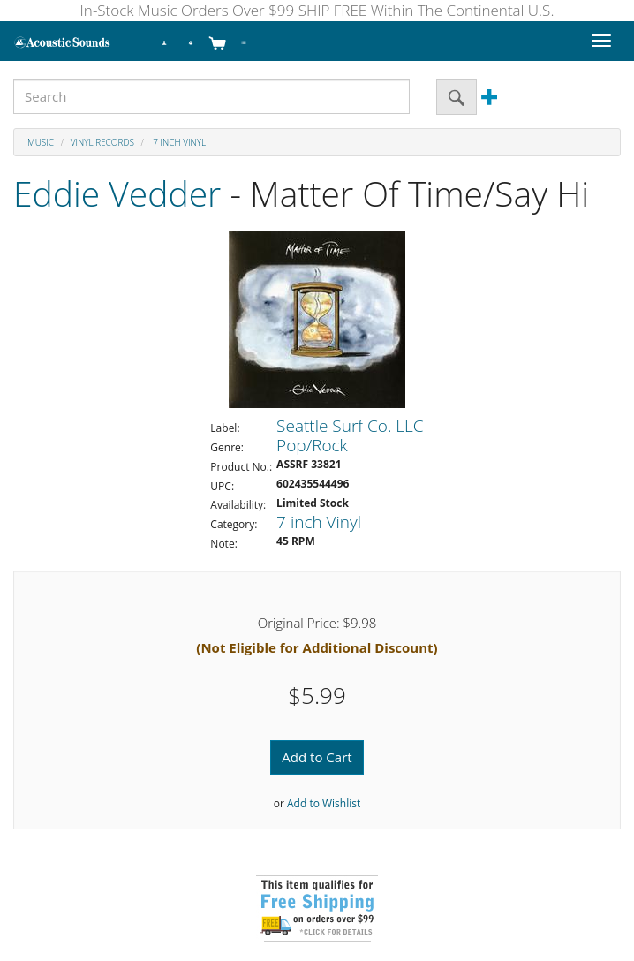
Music (40, 142)
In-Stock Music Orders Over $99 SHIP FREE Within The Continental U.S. (317, 10)
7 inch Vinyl (179, 142)
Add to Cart (316, 757)
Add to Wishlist (323, 803)
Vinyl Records (102, 142)
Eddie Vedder (117, 193)
